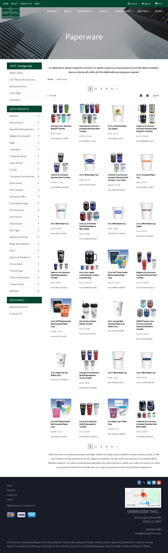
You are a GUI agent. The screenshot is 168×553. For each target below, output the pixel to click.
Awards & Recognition (22, 129)
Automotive (16, 122)
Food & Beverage (19, 203)
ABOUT (14, 3)
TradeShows (123, 13)
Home (9, 485)
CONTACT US (26, 3)
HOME (6, 3)
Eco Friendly (16, 189)
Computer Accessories (22, 176)
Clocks (13, 169)
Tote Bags (15, 93)
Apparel (53, 13)
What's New (16, 72)
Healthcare (16, 223)
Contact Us (16, 313)
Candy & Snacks (18, 156)
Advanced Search (19, 306)
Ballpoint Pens (18, 86)
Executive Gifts (18, 196)
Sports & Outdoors (20, 257)
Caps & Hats (16, 163)
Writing (143, 13)
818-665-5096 (153, 529)
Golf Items (16, 216)
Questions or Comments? (21, 505)
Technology (16, 270)
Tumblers (15, 99)
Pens (12, 250)
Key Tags (15, 230)
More (159, 13)
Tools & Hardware (19, 277)
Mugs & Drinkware (20, 243)
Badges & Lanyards (20, 136)
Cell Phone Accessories (22, 79)
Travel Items (17, 284)
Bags (68, 13)
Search (10, 499)
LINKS (37, 3)
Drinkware (85, 13)
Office (104, 13)
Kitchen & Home (19, 237)
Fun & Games (17, 210)
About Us (11, 490)
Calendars (15, 149)
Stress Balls (16, 264)
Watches (14, 291)
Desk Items (16, 183)
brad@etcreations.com (148, 533)
